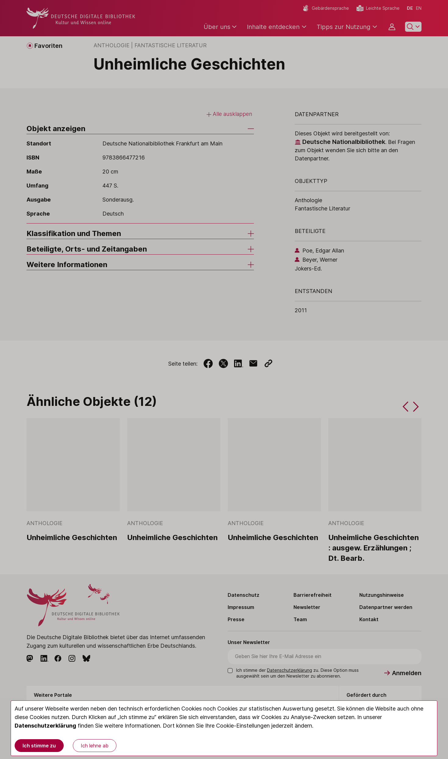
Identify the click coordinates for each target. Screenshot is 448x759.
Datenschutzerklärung (45, 725)
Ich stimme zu (39, 746)
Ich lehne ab (94, 746)
